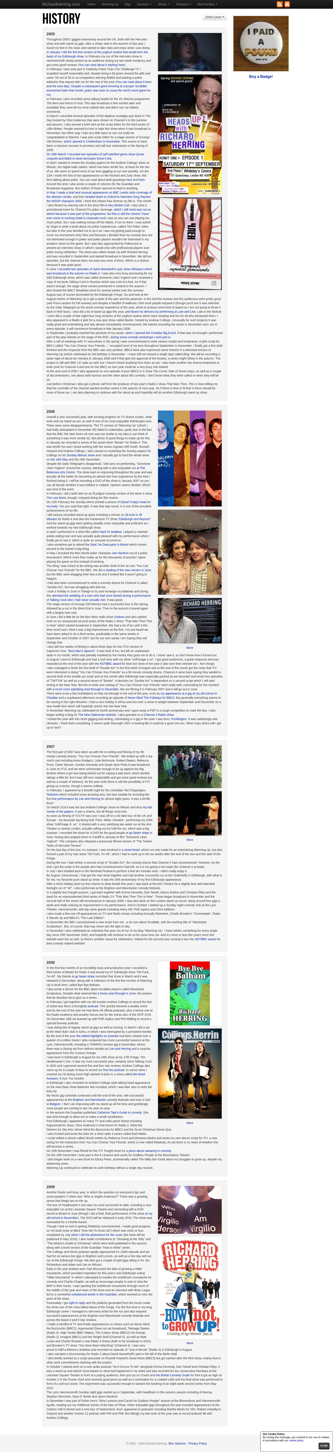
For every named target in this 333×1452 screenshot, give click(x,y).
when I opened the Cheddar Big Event (151, 333)
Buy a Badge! (261, 76)
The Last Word (56, 497)
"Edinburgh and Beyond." (134, 519)
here (129, 179)
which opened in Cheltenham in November (92, 141)
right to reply (77, 1303)
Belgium (55, 1104)
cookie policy (296, 1440)
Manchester (98, 1099)
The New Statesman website (97, 714)
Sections (144, 4)
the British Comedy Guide (173, 1375)
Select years (214, 17)
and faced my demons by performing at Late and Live (160, 311)
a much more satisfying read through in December (86, 689)
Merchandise (207, 4)
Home (91, 4)
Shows (164, 4)
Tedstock (52, 794)
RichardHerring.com (61, 4)
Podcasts (183, 4)
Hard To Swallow (110, 531)
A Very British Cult (117, 205)
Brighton (78, 1099)
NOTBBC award (110, 663)
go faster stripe (139, 832)
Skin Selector (177, 1443)
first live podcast (113, 1070)
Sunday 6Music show (81, 455)
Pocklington (179, 719)
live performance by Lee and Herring (76, 798)
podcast (93, 1006)
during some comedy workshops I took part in (141, 337)
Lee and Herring (120, 1048)
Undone (119, 617)
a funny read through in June (116, 993)
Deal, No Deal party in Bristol (109, 544)
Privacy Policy (197, 1443)
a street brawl (131, 850)
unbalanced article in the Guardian (94, 1294)
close (324, 1446)
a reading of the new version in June (127, 570)
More (189, 647)
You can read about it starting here (101, 65)
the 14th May (59, 459)
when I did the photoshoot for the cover (97, 1235)
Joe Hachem (120, 553)
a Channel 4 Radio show (157, 714)
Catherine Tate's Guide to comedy (119, 1112)
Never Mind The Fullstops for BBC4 (151, 697)
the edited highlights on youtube (97, 1036)
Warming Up (110, 4)
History (61, 19)
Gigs (127, 4)
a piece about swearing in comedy (148, 1150)
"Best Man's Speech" (81, 651)
